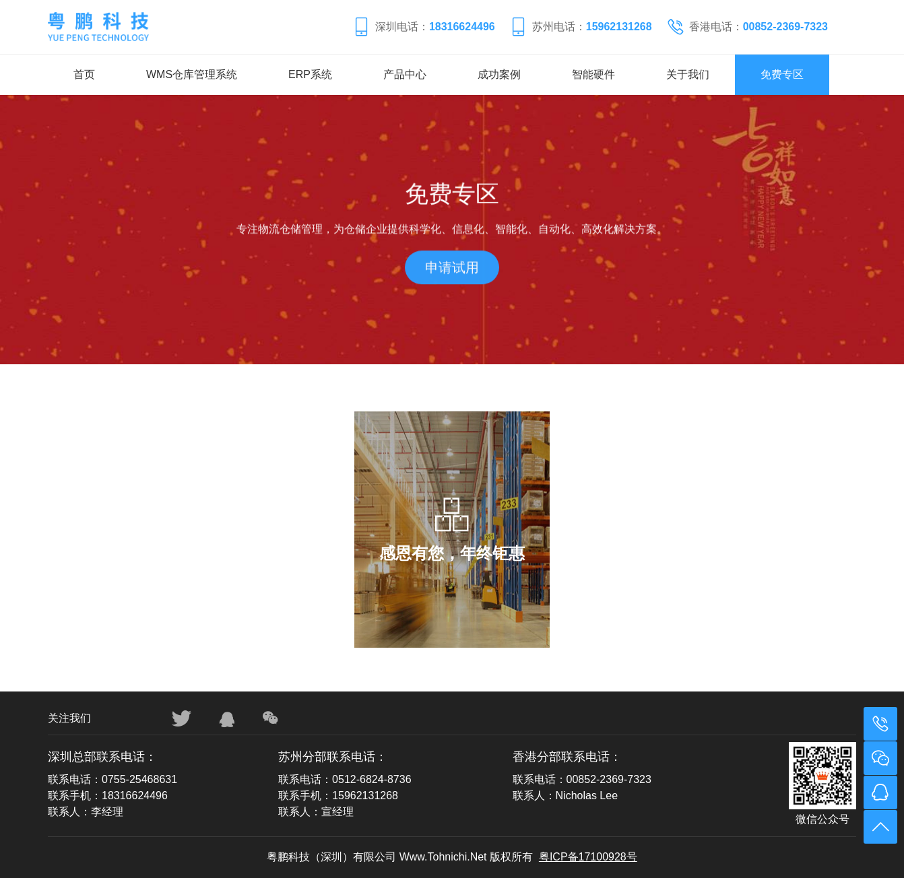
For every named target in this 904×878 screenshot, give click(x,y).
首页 (84, 74)
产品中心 (404, 74)
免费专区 (782, 74)
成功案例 (499, 74)
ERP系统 (310, 74)
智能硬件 (593, 74)
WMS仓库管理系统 (191, 74)
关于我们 (687, 74)
